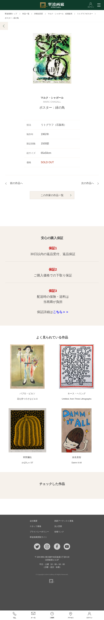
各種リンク (59, 532)
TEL (14, 615)
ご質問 (52, 615)
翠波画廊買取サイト (38, 537)
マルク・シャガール (52, 98)
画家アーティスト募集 (63, 521)
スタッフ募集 (35, 526)
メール (33, 615)
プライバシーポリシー (39, 532)
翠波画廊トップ (11, 14)
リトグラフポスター (85, 14)
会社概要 (33, 521)
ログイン (89, 615)
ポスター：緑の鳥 (12, 18)
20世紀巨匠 (38, 14)
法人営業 (58, 526)
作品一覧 (25, 14)
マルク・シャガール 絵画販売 (60, 14)
